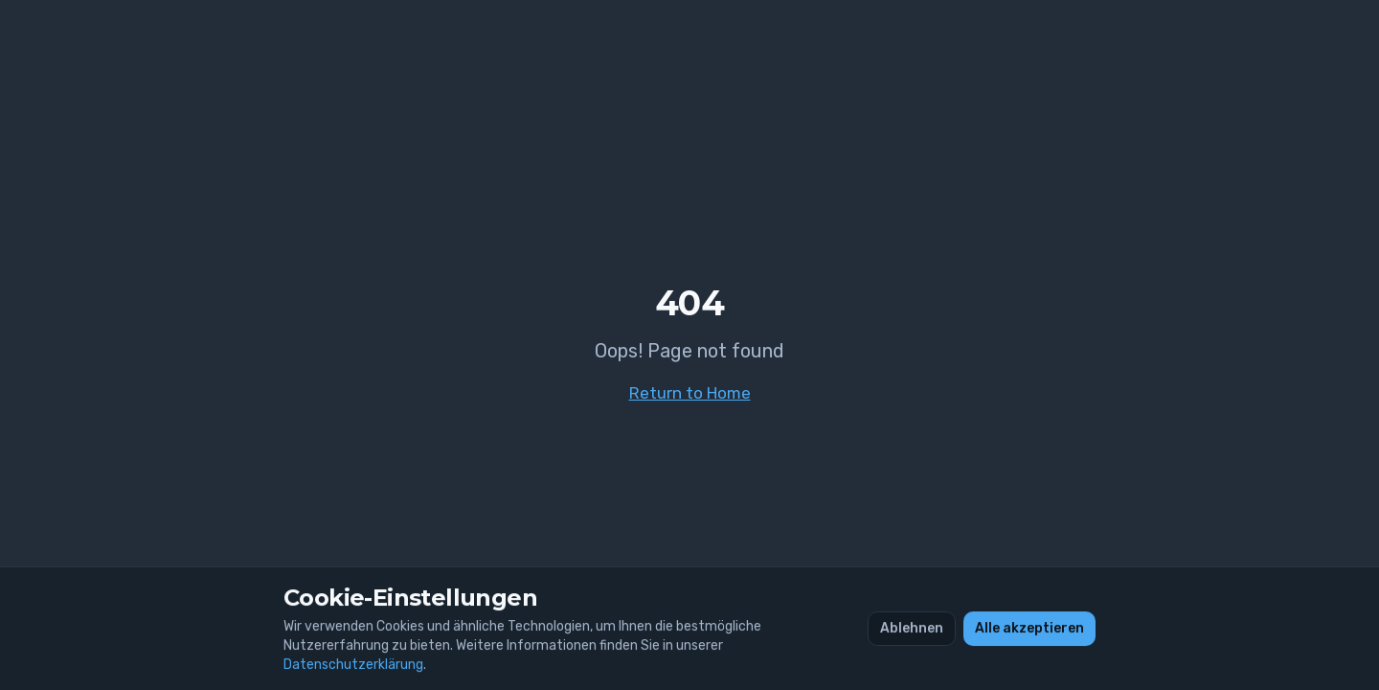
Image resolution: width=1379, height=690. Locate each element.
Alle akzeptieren (1029, 628)
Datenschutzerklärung (353, 664)
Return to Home (690, 392)
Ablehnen (911, 628)
